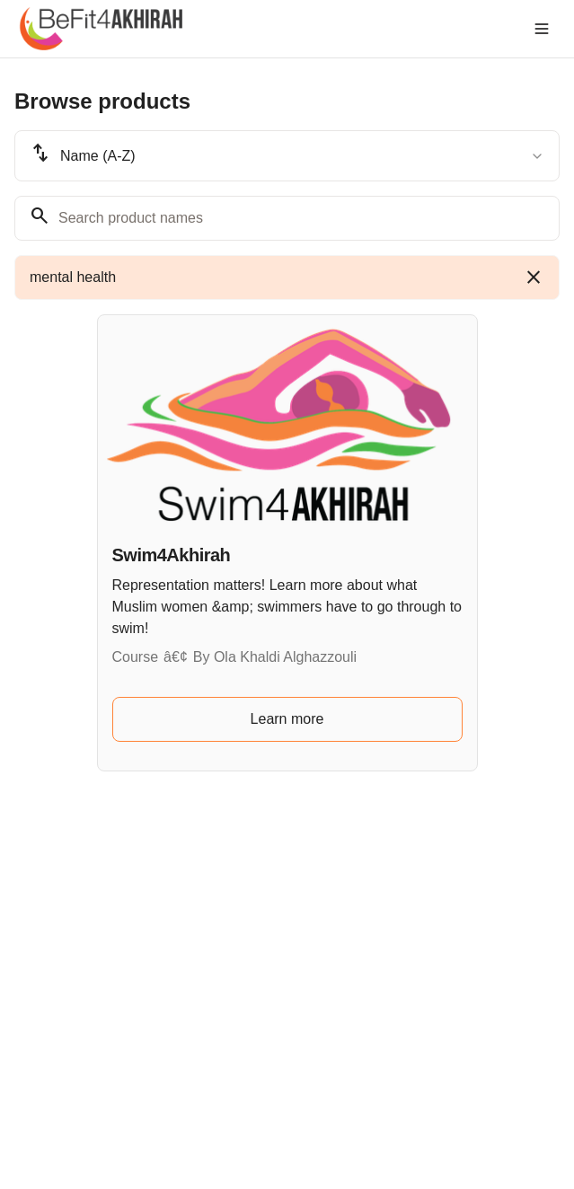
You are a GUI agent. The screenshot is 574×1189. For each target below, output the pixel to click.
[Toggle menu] (542, 29)
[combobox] (287, 155)
